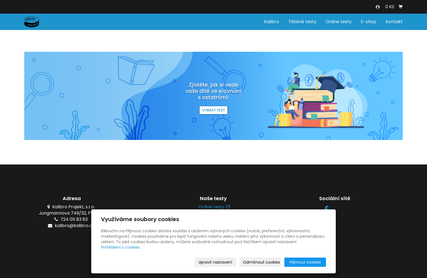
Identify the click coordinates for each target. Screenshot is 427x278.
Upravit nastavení (215, 262)
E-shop (368, 22)
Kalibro (271, 22)
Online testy (339, 22)
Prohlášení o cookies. (121, 247)
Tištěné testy (302, 22)
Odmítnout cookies (261, 262)
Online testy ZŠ (213, 207)
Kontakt (394, 22)
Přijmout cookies (305, 262)
